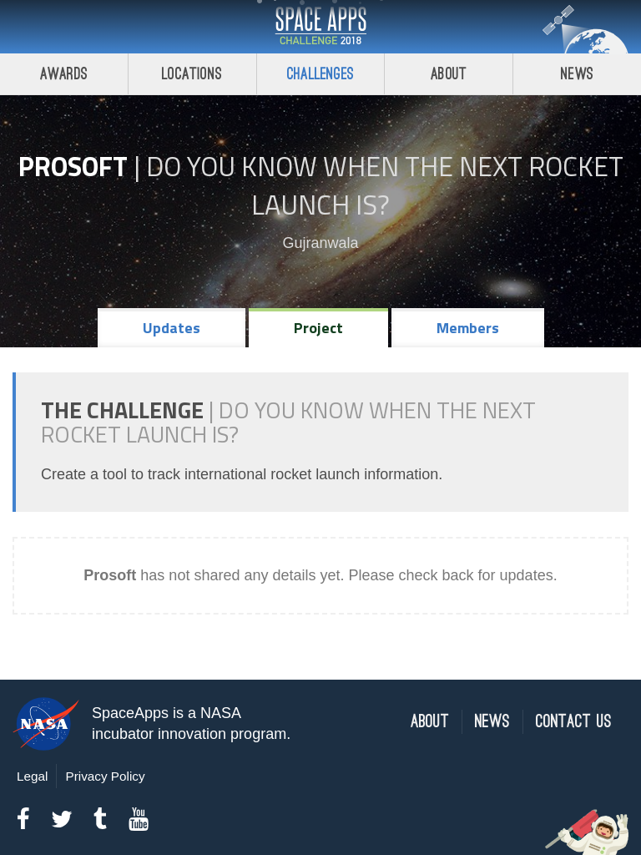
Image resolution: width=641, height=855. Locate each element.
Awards (64, 74)
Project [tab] (318, 327)
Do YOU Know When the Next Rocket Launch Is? (384, 185)
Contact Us (574, 722)
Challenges (320, 74)
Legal (32, 776)
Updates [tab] (171, 327)
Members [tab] (468, 327)
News (577, 74)
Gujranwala (320, 243)
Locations (192, 74)
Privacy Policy (104, 776)
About (449, 74)
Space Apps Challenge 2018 (320, 26)
